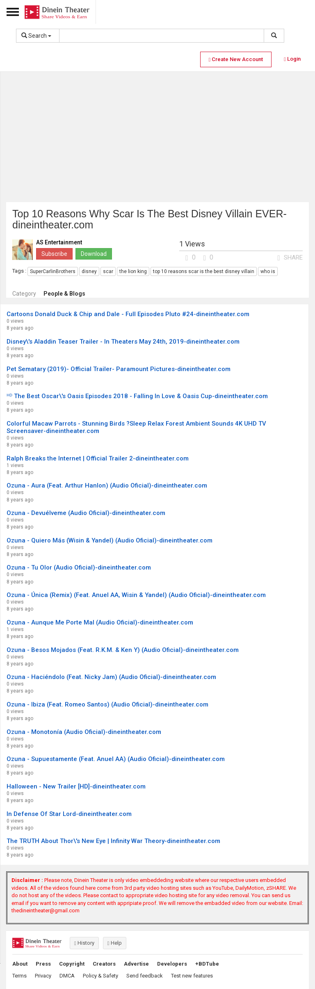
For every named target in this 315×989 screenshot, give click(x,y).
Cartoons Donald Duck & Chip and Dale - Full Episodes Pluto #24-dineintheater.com (128, 314)
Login (292, 59)
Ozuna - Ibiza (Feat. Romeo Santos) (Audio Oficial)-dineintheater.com (107, 704)
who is (267, 271)
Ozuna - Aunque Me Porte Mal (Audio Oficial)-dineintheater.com (100, 622)
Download (94, 254)
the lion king (133, 271)
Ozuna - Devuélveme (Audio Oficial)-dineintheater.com (86, 513)
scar (108, 271)
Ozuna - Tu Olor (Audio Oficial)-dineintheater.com (79, 567)
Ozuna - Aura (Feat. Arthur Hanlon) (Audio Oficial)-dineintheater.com (107, 485)
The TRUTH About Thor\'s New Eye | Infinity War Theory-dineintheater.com (113, 841)
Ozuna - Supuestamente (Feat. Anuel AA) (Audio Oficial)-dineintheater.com (116, 759)
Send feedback (144, 976)
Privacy (43, 976)
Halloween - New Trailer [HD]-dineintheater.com (76, 786)
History (84, 943)
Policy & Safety (100, 976)
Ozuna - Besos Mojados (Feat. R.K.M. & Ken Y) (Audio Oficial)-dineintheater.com (123, 650)
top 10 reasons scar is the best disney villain (203, 271)
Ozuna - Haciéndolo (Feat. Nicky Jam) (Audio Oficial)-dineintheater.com (111, 677)
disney (89, 271)
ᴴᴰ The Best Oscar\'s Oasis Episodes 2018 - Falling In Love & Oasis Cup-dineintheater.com (137, 396)
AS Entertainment (59, 242)
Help (114, 943)
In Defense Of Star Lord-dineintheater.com (69, 814)
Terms (19, 976)
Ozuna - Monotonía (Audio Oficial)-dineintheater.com (84, 732)
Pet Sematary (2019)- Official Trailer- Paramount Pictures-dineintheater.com (119, 369)
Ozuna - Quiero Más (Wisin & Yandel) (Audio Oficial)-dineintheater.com (109, 540)
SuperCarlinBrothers (52, 271)
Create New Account (236, 59)
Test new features (192, 976)
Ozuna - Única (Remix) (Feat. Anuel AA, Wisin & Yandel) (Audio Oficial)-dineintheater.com (136, 595)
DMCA (67, 976)
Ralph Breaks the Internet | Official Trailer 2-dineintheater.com (98, 458)
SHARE (290, 257)
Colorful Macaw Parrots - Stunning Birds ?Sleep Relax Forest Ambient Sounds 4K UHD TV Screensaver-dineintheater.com (136, 427)
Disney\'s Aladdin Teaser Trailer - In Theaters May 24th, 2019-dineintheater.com (123, 341)
